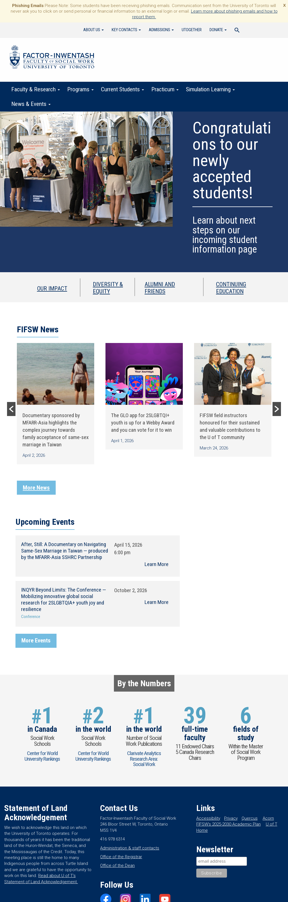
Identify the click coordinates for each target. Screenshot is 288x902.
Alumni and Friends (160, 287)
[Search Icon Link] (237, 31)
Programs (80, 89)
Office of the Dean (117, 865)
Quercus (250, 818)
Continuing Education (231, 287)
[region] (144, 192)
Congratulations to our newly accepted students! (231, 160)
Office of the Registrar (121, 856)
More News (36, 487)
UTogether (192, 29)
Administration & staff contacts (129, 848)
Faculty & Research (35, 89)
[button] (11, 409)
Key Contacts (126, 29)
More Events (36, 640)
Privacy (231, 818)
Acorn (268, 818)
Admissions (161, 29)
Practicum (165, 89)
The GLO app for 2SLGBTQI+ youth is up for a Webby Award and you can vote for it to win (142, 422)
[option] (55, 403)
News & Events (31, 104)
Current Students (122, 89)
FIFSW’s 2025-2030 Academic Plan (228, 824)
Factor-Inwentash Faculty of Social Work (52, 58)
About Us (93, 29)
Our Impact (52, 288)
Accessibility (208, 818)
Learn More (156, 564)
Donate (218, 29)
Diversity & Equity (108, 287)
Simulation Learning (210, 89)
